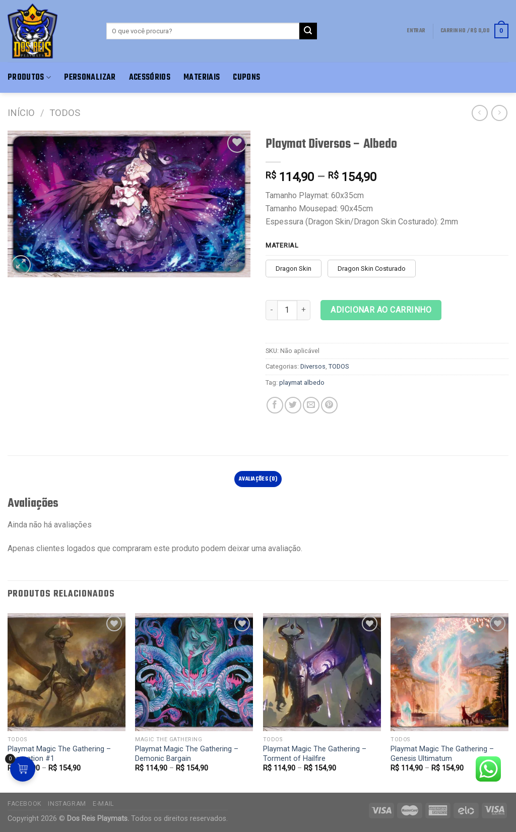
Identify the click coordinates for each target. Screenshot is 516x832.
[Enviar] (307, 31)
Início (21, 112)
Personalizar (89, 77)
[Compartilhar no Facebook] (275, 405)
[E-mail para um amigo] (311, 405)
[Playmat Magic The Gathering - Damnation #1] (66, 672)
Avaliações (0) (258, 479)
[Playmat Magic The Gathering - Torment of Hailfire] (322, 672)
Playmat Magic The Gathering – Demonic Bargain (186, 754)
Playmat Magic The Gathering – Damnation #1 (59, 754)
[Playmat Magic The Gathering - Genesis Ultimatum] (449, 672)
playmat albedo (302, 382)
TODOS (64, 112)
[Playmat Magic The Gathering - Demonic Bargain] (194, 672)
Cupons (246, 77)
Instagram (67, 803)
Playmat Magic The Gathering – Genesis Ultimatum (442, 754)
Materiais (201, 77)
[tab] (258, 479)
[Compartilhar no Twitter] (293, 405)
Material (282, 245)
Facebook (24, 803)
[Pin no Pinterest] (329, 405)
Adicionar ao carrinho (381, 310)
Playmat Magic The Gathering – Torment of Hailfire (314, 754)
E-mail (103, 803)
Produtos (29, 77)
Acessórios (150, 77)
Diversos (313, 366)
